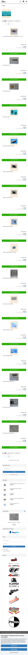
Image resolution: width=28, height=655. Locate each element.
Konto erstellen (5, 549)
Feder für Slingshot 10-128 (8, 329)
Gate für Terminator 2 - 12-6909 (14, 522)
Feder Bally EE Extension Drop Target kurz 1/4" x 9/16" (13, 36)
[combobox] (10, 21)
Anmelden (14, 546)
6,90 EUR (14, 524)
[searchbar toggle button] (20, 1)
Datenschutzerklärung (7, 643)
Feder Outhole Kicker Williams (8, 381)
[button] (3, 21)
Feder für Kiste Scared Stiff (8, 226)
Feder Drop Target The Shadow (8, 145)
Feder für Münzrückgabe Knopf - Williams (10, 278)
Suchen (14, 471)
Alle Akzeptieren (14, 645)
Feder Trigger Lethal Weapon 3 (8, 433)
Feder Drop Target (6, 116)
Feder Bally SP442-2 (6, 91)
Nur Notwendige (14, 649)
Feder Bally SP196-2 (6, 65)
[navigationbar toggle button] (26, 1)
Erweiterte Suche (14, 474)
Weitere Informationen (14, 652)
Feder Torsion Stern (6, 407)
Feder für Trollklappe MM (7, 355)
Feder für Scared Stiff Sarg (8, 303)
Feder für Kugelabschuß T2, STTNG (9, 252)
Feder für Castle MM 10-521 (8, 197)
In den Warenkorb (14, 53)
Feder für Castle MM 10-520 (8, 171)
